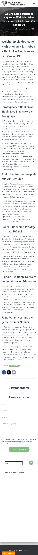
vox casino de (27, 201)
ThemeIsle (25, 550)
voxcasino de (14, 365)
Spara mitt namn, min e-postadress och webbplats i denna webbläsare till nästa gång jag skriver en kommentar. (19, 442)
